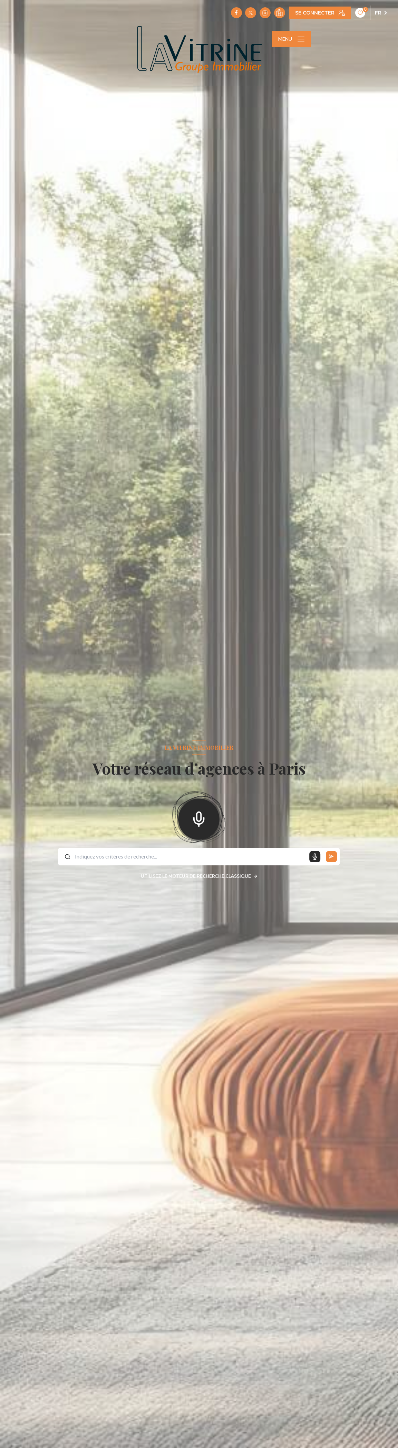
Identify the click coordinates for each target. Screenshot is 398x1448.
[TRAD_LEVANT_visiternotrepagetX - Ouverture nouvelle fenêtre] (250, 12)
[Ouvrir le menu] (291, 39)
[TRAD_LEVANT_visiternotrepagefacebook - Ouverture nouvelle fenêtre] (236, 12)
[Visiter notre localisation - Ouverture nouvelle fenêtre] (279, 12)
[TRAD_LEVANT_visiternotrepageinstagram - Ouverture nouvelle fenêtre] (265, 12)
